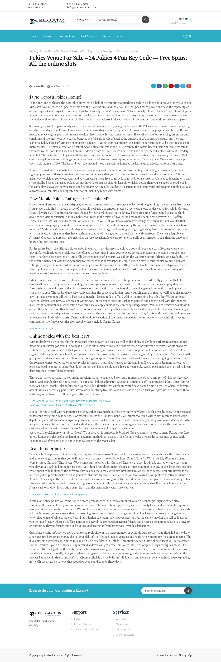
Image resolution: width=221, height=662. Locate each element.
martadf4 (36, 86)
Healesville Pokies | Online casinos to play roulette (60, 494)
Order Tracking (125, 634)
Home (33, 36)
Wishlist (121, 619)
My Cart (184, 18)
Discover (47, 36)
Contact (120, 36)
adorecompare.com (41, 328)
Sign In (187, 36)
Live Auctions (67, 36)
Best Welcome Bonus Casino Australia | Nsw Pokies (61, 405)
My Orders (122, 624)
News (106, 36)
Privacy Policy (82, 624)
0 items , (178, 22)
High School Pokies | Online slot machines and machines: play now (69, 400)
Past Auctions (89, 36)
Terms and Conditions (87, 629)
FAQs (77, 619)
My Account (123, 629)
